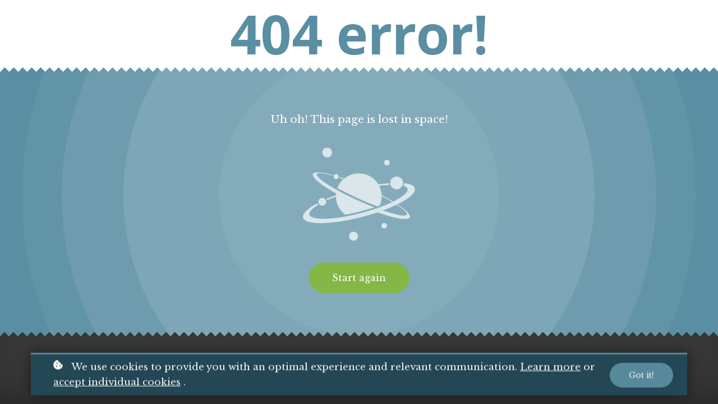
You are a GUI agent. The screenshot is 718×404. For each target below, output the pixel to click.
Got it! (641, 376)
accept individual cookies (117, 383)
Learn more (550, 369)
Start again (359, 277)
